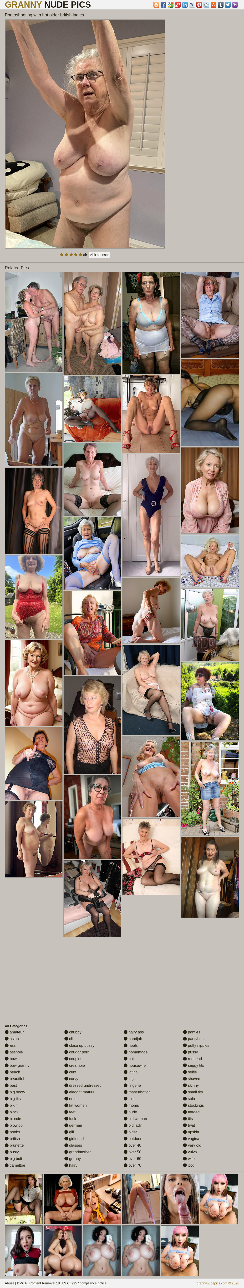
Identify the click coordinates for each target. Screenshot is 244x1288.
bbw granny (17, 1065)
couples (73, 1059)
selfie (190, 1072)
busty (12, 1152)
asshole (14, 1052)
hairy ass (134, 1032)
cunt (70, 1072)
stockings (193, 1105)
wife (189, 1159)
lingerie (132, 1085)
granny (72, 1159)
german (73, 1125)
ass (10, 1045)
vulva (190, 1152)
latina (131, 1072)
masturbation (137, 1092)
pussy (190, 1052)
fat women (75, 1105)
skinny (191, 1085)
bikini (11, 1105)
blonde (13, 1119)
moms (131, 1105)
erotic (71, 1099)
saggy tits (193, 1065)
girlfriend (74, 1139)
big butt (13, 1159)
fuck (70, 1119)
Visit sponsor (99, 255)
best (11, 1085)
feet (70, 1112)
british (12, 1139)
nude (130, 1112)
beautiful (14, 1079)
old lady (133, 1125)
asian (12, 1039)
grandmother (77, 1152)
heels (131, 1045)
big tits (13, 1099)
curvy (71, 1079)
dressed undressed (83, 1085)
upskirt (191, 1132)
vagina (191, 1139)
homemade (136, 1052)
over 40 (132, 1145)
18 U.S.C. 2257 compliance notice (81, 1283)
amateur (14, 1032)
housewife (135, 1065)
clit (69, 1039)
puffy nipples (196, 1045)
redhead (192, 1059)
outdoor (133, 1139)
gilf (69, 1132)
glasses (73, 1145)
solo (189, 1099)
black (12, 1112)
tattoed (191, 1112)
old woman (135, 1119)
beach (12, 1072)
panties (191, 1032)
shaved (191, 1079)
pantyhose (194, 1039)
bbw (11, 1059)
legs (130, 1079)
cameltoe (15, 1165)
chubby (72, 1032)
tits (188, 1119)
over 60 (132, 1159)
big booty (15, 1092)
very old (192, 1145)
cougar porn (77, 1052)
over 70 (132, 1165)
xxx (188, 1165)
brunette (14, 1145)
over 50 (132, 1152)
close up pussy (79, 1045)
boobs (12, 1132)
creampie (74, 1065)
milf (129, 1099)
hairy (70, 1165)
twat (189, 1125)
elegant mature (79, 1092)
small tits (193, 1092)
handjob (133, 1039)
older (130, 1132)
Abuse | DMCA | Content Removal (30, 1283)
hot (129, 1059)
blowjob (14, 1125)
